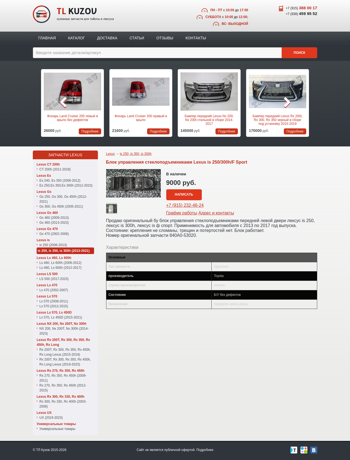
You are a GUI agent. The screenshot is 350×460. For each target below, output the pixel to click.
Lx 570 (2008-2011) (53, 301)
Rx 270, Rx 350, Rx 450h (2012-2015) (62, 388)
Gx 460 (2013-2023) (54, 223)
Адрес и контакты (216, 213)
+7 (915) (301, 7)
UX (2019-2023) (51, 418)
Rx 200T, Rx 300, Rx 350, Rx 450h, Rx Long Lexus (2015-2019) (65, 352)
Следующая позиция (313, 102)
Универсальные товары (57, 429)
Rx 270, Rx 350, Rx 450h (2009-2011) (62, 378)
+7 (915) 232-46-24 (185, 205)
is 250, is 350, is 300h (135, 154)
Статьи (137, 38)
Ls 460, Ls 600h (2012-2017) (60, 268)
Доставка (107, 38)
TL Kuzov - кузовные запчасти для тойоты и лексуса (73, 14)
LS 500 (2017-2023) (54, 279)
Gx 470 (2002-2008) (54, 234)
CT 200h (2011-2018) (55, 169)
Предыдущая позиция (36, 102)
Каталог (76, 38)
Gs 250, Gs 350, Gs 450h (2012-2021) (63, 199)
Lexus (110, 154)
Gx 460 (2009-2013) (54, 218)
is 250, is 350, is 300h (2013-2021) (63, 251)
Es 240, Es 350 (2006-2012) (59, 180)
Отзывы (164, 38)
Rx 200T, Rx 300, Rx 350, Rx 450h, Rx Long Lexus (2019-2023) (65, 362)
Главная (47, 38)
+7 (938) (301, 13)
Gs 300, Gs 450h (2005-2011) (61, 206)
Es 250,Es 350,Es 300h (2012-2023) (65, 185)
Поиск (299, 53)
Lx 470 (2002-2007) (53, 290)
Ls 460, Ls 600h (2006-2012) (60, 263)
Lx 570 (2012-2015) (53, 306)
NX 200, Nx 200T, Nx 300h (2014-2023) (64, 331)
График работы (181, 213)
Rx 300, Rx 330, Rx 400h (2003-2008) (62, 404)
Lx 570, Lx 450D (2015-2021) (60, 317)
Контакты (195, 38)
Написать (184, 194)
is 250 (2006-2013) (53, 245)
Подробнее (204, 450)
